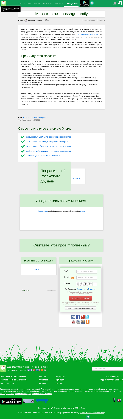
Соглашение (81, 289)
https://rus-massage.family (88, 34)
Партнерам (59, 380)
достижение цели (76, 389)
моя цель (64, 389)
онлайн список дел (23, 394)
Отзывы (42, 383)
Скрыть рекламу (51, 290)
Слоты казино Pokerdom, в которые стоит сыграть (47, 142)
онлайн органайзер (38, 391)
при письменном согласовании (91, 413)
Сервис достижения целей (28, 389)
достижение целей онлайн (17, 391)
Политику (92, 289)
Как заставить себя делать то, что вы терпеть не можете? (50, 146)
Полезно (76, 179)
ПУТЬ (29, 4)
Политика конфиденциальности (13, 380)
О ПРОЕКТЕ (20, 4)
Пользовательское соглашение (13, 376)
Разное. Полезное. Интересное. (35, 117)
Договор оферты (7, 383)
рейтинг (82, 211)
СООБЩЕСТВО (71, 4)
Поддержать (60, 376)
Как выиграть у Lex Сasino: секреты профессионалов (48, 137)
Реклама (58, 383)
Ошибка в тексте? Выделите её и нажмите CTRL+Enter (61, 408)
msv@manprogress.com (17, 370)
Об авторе (43, 380)
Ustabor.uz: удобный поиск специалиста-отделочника (48, 151)
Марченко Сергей (33, 20)
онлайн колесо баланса (42, 394)
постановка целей (92, 389)
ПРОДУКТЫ (47, 4)
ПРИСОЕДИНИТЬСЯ (80, 298)
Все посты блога (88, 20)
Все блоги (101, 20)
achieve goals (53, 389)
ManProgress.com (25, 367)
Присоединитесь (43, 211)
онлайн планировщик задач (103, 391)
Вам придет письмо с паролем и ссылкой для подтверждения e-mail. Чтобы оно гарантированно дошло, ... (80, 303)
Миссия (42, 376)
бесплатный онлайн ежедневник (60, 391)
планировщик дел (82, 391)
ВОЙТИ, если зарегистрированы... (80, 308)
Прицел (44, 389)
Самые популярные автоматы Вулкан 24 (43, 156)
